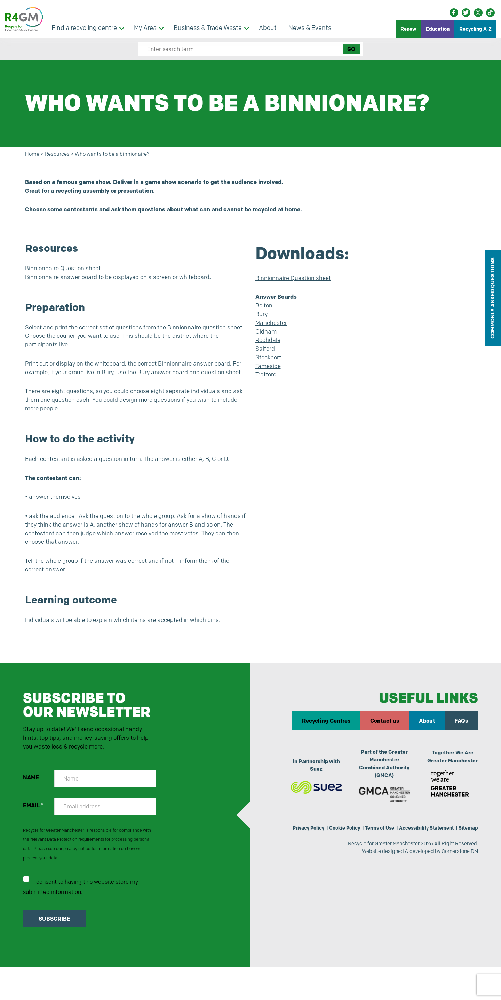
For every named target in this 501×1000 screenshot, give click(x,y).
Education (438, 29)
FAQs (461, 748)
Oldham (266, 338)
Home (33, 154)
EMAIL (34, 835)
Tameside (269, 376)
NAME (32, 808)
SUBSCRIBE (55, 951)
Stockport (269, 366)
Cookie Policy (334, 857)
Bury (262, 319)
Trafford (266, 385)
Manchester (272, 329)
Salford (265, 357)
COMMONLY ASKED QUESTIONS (492, 298)
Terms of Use (372, 857)
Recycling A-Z (475, 29)
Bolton (264, 310)
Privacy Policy (294, 857)
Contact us (384, 748)
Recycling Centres (326, 748)
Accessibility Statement (422, 857)
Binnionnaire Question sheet (296, 281)
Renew (408, 29)
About (427, 748)
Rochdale (269, 348)
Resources (61, 154)
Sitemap (467, 857)
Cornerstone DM (457, 883)
